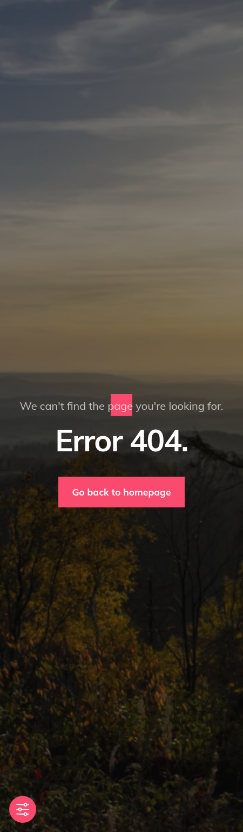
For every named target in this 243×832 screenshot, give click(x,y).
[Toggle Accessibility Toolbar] (22, 809)
